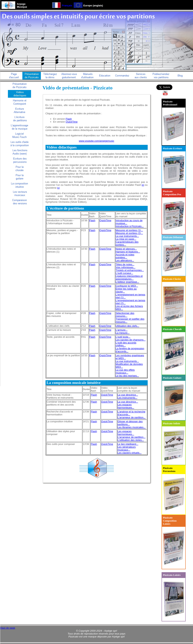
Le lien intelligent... (128, 444)
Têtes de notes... (125, 264)
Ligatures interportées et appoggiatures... (129, 277)
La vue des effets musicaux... (125, 371)
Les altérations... (125, 260)
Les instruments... (127, 397)
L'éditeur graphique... (127, 281)
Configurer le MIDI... (127, 285)
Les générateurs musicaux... (127, 448)
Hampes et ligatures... (128, 251)
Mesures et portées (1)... (129, 230)
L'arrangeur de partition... (132, 417)
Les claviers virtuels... (130, 452)
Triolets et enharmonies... (130, 270)
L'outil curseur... (124, 273)
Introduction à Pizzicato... (130, 226)
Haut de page (7, 627)
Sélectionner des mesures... (125, 314)
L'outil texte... (123, 336)
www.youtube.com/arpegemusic (96, 140)
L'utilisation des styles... (131, 440)
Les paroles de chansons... (131, 339)
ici (143, 184)
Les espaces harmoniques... (126, 406)
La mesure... (123, 332)
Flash (69, 118)
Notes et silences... (126, 248)
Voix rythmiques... (126, 267)
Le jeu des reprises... (127, 375)
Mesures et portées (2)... (129, 233)
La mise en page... (126, 239)
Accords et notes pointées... (125, 256)
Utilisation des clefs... (127, 325)
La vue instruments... (127, 236)
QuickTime (72, 121)
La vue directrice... (128, 394)
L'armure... (122, 329)
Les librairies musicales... (132, 427)
